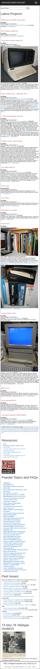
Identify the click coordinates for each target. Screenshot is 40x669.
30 (14, 430)
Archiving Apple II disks (8, 313)
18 (22, 428)
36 (29, 430)
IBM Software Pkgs (6, 308)
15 (15, 428)
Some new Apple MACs (8, 400)
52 (31, 431)
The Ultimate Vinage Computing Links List (14, 455)
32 (19, 430)
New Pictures (5, 223)
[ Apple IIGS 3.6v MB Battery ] (13, 318)
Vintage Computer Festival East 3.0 (12, 581)
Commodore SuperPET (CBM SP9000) (13, 415)
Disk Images (6, 447)
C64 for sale (5, 186)
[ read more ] (12, 26)
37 (31, 430)
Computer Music (7, 614)
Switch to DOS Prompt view (10, 457)
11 (5, 428)
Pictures (7, 205)
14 (12, 428)
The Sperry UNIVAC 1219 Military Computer (14, 591)
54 (36, 431)
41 (4, 431)
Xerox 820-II (5, 198)
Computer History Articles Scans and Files (14, 449)
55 (2, 433)
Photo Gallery (6, 453)
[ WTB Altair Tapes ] (11, 215)
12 (7, 428)
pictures (23, 396)
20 (27, 428)
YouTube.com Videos (8, 450)
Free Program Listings (9, 613)
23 (34, 428)
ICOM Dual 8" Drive (29, 263)
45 (14, 431)
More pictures (17, 89)
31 (16, 430)
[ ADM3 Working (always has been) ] (15, 172)
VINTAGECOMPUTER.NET (13, 3)
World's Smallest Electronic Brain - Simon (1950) (16, 609)
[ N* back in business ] (11, 146)
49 (24, 431)
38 (34, 430)
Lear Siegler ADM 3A (8, 167)
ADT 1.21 (19, 372)
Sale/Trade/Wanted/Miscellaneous (12, 452)
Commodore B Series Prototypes (11, 583)
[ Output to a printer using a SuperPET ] (16, 420)
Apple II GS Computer (6, 372)
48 (21, 431)
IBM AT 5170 (5, 388)
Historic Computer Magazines (11, 608)
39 (36, 430)
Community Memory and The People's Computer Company (18, 596)
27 (7, 430)
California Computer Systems (30, 131)
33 (21, 430)
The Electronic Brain (8, 594)
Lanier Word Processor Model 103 (12, 40)
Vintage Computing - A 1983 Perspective (13, 601)
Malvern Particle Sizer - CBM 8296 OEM (14, 94)
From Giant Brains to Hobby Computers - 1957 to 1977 (17, 604)
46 (16, 431)
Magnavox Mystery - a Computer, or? (13, 588)
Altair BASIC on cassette (9, 210)
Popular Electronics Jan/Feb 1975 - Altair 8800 (15, 616)
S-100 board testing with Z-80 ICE (12, 116)
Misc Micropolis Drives (18, 263)
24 (37, 428)
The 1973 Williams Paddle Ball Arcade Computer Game (17, 589)
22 (32, 428)
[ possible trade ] (10, 45)
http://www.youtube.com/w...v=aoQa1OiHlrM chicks (14, 25)
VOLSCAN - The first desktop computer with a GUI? (16, 584)
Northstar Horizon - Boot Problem (11, 141)
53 (34, 431)
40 (2, 431)
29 (12, 430)
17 (20, 428)
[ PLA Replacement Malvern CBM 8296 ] (16, 99)
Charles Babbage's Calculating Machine (13, 600)
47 (19, 431)
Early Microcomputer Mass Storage (12, 618)
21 (30, 428)
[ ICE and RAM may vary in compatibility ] (16, 121)
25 (2, 430)
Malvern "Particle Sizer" (27, 100)
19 (25, 428)
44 (12, 431)
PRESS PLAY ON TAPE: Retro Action (13, 20)
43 (9, 431)
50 (26, 431)
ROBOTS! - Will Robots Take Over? (12, 586)
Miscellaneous (32, 261)
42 (7, 431)
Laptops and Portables (9, 603)
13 (10, 428)
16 (17, 428)
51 (29, 431)
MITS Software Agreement (9, 31)
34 (24, 430)
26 (4, 430)
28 (9, 430)
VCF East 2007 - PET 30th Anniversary (13, 593)
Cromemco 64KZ (6, 135)
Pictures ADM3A (5, 181)
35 (26, 430)
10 (2, 428)
